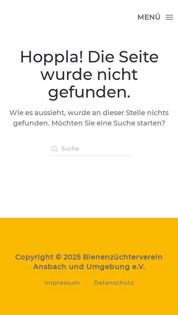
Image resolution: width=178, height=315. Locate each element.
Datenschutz (114, 283)
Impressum (62, 283)
